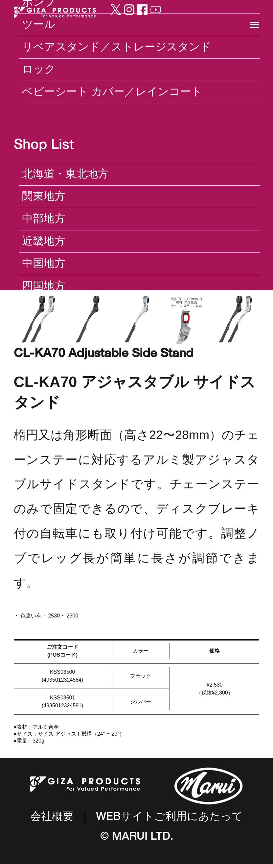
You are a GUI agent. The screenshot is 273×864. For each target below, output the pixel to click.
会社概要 (52, 817)
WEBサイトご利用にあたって (169, 817)
